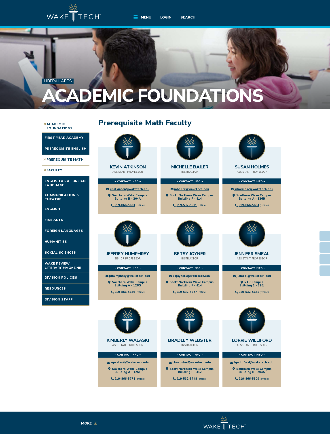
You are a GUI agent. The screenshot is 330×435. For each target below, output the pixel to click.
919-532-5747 (186, 292)
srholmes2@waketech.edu (253, 189)
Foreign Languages (64, 230)
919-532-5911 (186, 205)
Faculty (54, 170)
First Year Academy (64, 137)
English (52, 209)
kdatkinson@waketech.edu (129, 189)
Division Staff (59, 299)
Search (187, 17)
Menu (146, 17)
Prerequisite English (66, 148)
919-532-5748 (186, 379)
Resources (55, 288)
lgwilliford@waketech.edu (253, 362)
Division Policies (61, 277)
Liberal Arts (58, 81)
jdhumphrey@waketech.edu (129, 276)
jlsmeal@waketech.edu (254, 276)
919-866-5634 (249, 205)
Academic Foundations (152, 96)
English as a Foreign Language (65, 183)
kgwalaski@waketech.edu (129, 362)
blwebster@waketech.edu (191, 362)
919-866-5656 (124, 292)
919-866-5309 (249, 379)
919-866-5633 (124, 205)
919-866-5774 (124, 379)
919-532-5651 (249, 292)
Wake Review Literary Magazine (63, 265)
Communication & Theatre (62, 197)
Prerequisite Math (65, 159)
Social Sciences (60, 252)
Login (165, 17)
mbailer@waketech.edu (191, 189)
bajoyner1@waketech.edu (192, 276)
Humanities (56, 241)
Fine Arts (54, 220)
